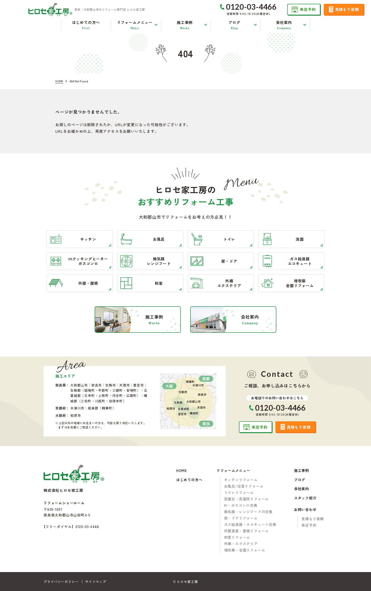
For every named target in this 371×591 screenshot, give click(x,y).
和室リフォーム (237, 537)
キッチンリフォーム (241, 479)
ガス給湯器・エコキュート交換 (250, 524)
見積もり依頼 (312, 518)
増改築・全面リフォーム (244, 549)
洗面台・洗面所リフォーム (246, 498)
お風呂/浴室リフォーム (244, 486)
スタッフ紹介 (305, 498)
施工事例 (301, 470)
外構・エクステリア (241, 543)
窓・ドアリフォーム (241, 517)
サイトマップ (95, 581)
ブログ (299, 480)
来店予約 (308, 525)
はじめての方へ (189, 480)
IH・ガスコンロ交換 (240, 505)
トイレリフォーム (239, 492)
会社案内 (301, 489)
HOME (181, 470)
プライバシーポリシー (61, 581)
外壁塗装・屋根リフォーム (246, 530)
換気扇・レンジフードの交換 (248, 511)
